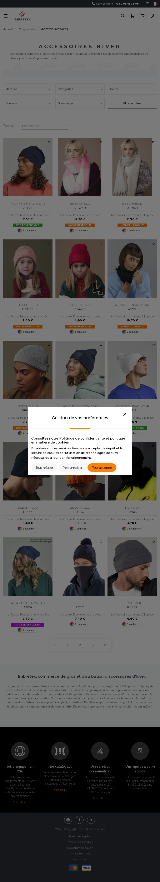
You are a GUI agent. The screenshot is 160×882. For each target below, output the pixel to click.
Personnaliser (72, 468)
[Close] (124, 414)
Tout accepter (102, 468)
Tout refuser (44, 468)
